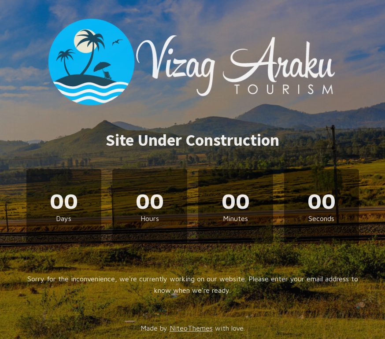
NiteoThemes (191, 328)
